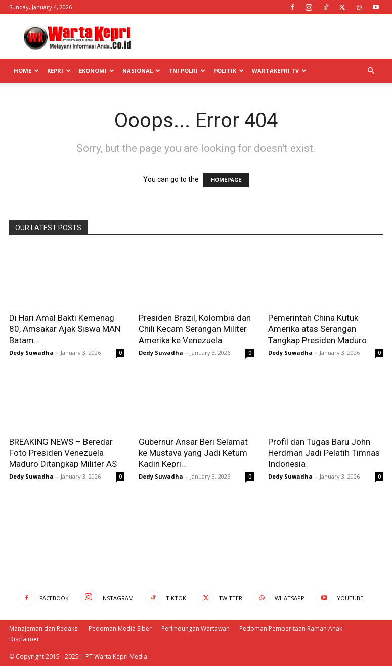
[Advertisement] (264, 36)
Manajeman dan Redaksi (44, 628)
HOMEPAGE (226, 180)
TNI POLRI (186, 70)
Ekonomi (96, 70)
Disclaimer (24, 639)
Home (26, 70)
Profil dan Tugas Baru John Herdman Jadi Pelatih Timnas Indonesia (324, 453)
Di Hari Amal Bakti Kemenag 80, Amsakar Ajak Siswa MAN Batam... (64, 329)
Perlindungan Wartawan (195, 628)
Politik (228, 70)
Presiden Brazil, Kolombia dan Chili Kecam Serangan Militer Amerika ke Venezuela (195, 329)
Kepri (59, 70)
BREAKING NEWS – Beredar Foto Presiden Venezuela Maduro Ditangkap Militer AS (63, 453)
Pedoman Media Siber (120, 628)
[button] (371, 71)
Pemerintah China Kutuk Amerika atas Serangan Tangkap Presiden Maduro (317, 329)
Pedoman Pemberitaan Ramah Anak (290, 628)
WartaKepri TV (279, 70)
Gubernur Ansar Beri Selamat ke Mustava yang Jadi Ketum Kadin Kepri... (193, 453)
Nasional (141, 70)
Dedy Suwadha (31, 352)
